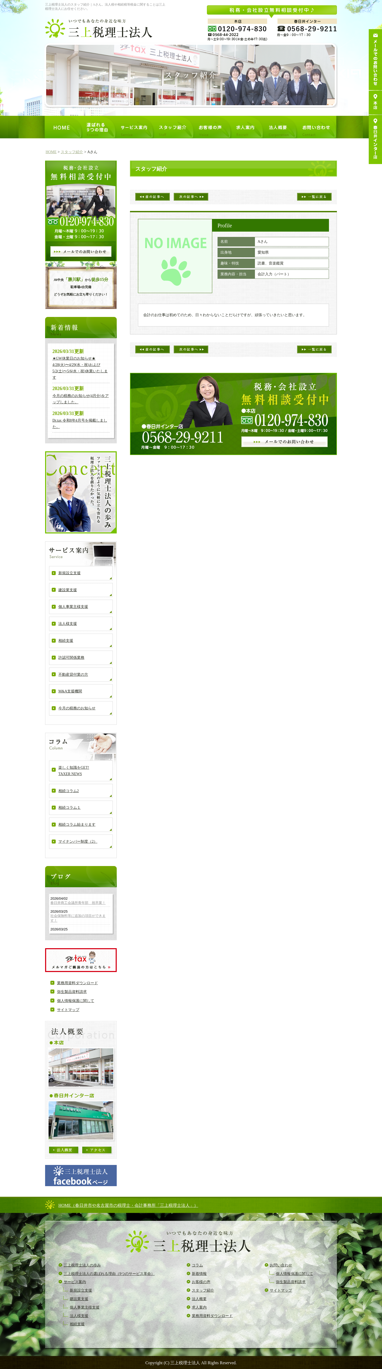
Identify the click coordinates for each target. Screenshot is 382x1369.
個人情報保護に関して (75, 1001)
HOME (51, 152)
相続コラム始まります (77, 825)
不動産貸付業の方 (73, 675)
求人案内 (199, 1307)
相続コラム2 (68, 791)
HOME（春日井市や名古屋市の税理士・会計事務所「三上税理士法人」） (128, 1205)
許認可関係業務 (71, 658)
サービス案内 (75, 1282)
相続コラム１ (69, 808)
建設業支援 (67, 590)
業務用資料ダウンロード (77, 983)
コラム (197, 1265)
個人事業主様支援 (73, 607)
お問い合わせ (281, 1265)
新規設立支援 (69, 573)
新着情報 (199, 1274)
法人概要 (199, 1299)
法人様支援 (67, 624)
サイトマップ (68, 1010)
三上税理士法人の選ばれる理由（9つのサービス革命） (109, 1274)
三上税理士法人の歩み (82, 1265)
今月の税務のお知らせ (77, 708)
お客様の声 (201, 1282)
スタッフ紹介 (72, 152)
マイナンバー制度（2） (77, 842)
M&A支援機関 (70, 691)
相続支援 (65, 641)
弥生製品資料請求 (72, 992)
